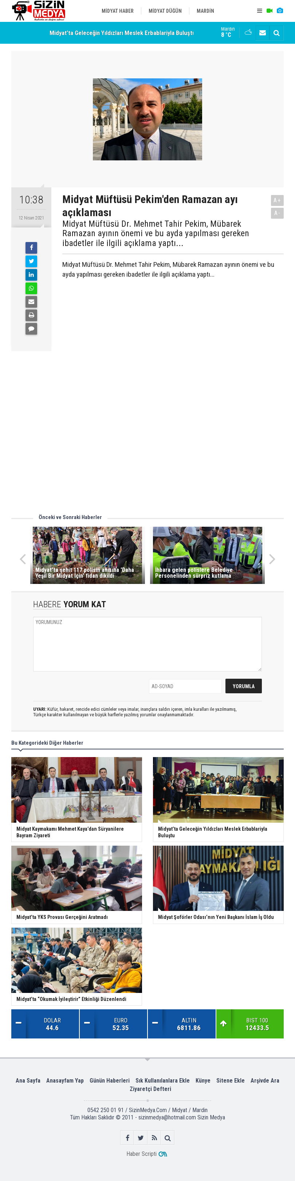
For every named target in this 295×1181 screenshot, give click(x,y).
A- (277, 213)
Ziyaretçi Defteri (150, 1088)
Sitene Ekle (230, 1080)
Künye (203, 1080)
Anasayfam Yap (65, 1080)
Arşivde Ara (265, 1080)
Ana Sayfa (28, 1080)
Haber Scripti (141, 1153)
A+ (277, 200)
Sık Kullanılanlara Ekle (162, 1080)
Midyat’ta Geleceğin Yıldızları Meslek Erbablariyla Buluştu (123, 33)
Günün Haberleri (110, 1080)
